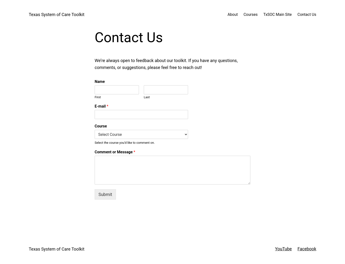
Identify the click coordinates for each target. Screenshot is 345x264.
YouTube (283, 248)
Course (101, 126)
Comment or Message (115, 152)
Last (147, 97)
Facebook (307, 248)
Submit (105, 194)
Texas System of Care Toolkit (56, 14)
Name (100, 81)
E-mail (101, 106)
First (98, 97)
